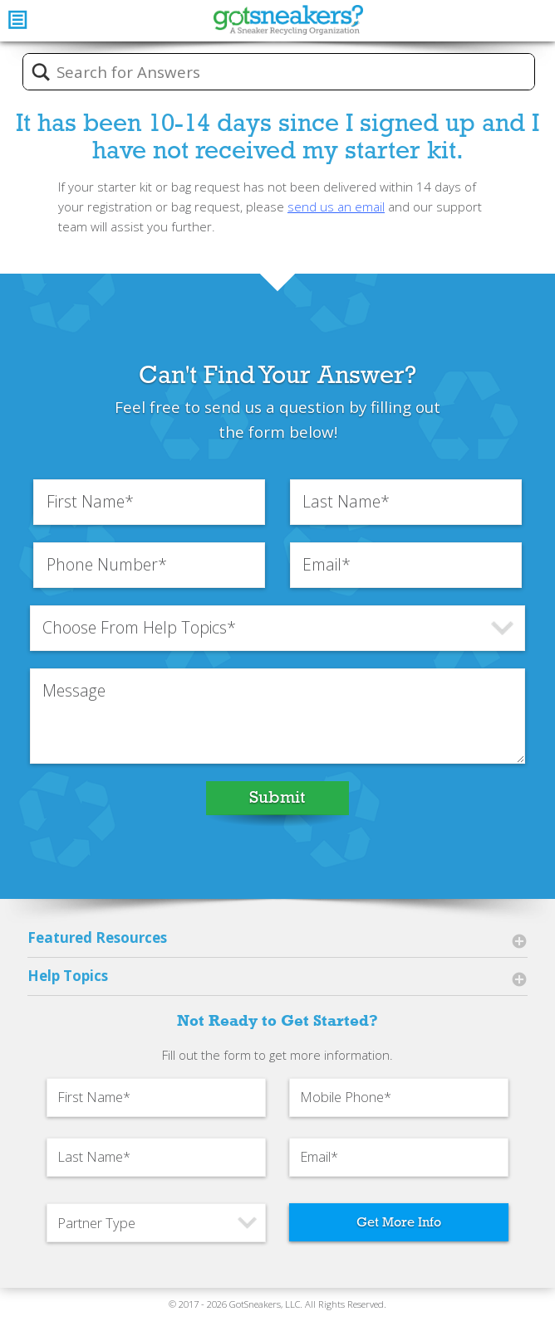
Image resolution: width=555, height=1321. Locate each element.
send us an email (336, 206)
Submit (277, 797)
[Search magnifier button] (40, 72)
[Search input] (289, 72)
